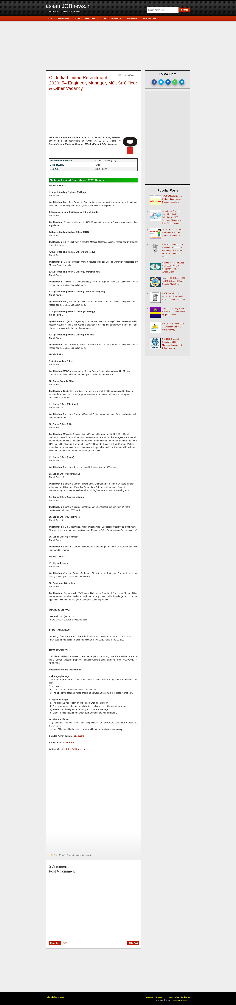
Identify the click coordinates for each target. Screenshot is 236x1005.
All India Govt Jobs (67, 855)
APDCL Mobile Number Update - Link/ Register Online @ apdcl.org (172, 199)
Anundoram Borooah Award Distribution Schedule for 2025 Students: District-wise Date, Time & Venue (172, 217)
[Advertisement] (119, 45)
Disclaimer (160, 997)
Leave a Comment (130, 75)
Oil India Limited (83, 855)
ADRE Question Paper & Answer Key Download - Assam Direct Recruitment (173, 296)
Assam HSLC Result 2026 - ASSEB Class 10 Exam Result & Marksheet (173, 281)
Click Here (79, 736)
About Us (150, 997)
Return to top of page (55, 997)
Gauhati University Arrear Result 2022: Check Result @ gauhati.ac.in (173, 311)
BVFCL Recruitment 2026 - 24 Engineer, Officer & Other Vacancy (174, 327)
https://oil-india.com (76, 749)
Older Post (133, 943)
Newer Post (55, 943)
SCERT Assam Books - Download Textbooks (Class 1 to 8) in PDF (172, 232)
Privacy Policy (173, 997)
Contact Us (185, 997)
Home (64, 943)
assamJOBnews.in (68, 6)
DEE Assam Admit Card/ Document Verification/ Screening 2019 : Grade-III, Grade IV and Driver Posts (172, 250)
